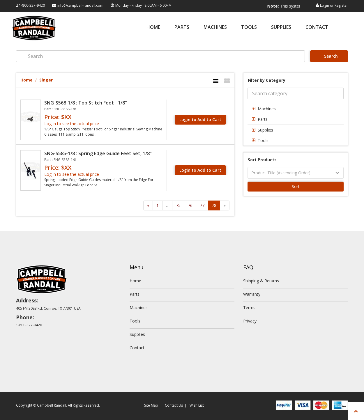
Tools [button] (263, 140)
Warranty (251, 294)
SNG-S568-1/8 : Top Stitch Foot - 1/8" (85, 103)
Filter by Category (266, 80)
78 (214, 205)
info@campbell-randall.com (80, 5)
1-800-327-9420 (32, 5)
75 (178, 205)
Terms (249, 307)
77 (202, 205)
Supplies (281, 27)
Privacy (250, 321)
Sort (296, 186)
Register (341, 5)
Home (153, 27)
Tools (249, 27)
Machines (215, 27)
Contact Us (174, 405)
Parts (181, 27)
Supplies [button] (265, 130)
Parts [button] (263, 119)
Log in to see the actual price (71, 123)
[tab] (296, 109)
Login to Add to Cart (200, 119)
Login (324, 5)
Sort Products (262, 159)
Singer (46, 80)
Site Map (151, 405)
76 (190, 205)
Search (330, 56)
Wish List (197, 405)
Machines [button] (267, 109)
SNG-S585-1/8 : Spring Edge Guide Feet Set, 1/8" (98, 153)
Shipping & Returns (261, 280)
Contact (316, 27)
